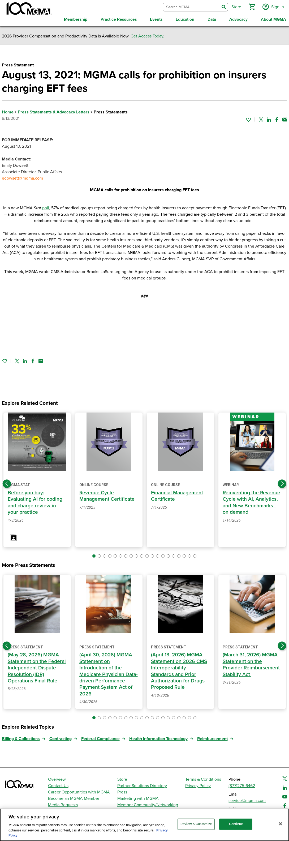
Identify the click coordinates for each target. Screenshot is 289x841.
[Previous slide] (7, 482)
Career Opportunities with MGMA (79, 791)
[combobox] (190, 6)
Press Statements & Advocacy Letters (53, 110)
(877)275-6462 (241, 784)
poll (45, 206)
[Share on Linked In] (268, 118)
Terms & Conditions (203, 778)
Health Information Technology (158, 737)
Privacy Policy (198, 784)
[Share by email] (284, 118)
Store (122, 778)
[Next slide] (282, 482)
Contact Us (58, 784)
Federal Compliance (100, 737)
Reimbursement (212, 737)
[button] (251, 6)
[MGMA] (28, 9)
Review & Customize (196, 824)
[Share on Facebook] (276, 118)
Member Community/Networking (147, 803)
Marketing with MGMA (138, 797)
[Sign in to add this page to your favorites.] (248, 118)
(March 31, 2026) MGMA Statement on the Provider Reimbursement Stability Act (251, 663)
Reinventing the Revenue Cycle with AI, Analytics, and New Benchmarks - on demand (251, 501)
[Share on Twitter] (261, 118)
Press (122, 791)
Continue (236, 824)
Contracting (60, 737)
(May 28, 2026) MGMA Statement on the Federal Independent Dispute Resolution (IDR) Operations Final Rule (37, 667)
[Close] (280, 824)
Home (8, 110)
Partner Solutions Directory (142, 784)
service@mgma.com (247, 799)
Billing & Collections (21, 737)
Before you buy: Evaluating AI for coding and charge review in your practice (35, 501)
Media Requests (63, 803)
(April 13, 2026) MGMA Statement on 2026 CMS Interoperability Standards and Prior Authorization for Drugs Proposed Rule (179, 670)
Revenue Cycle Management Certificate (107, 495)
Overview (57, 778)
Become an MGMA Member (73, 797)
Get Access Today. (147, 34)
